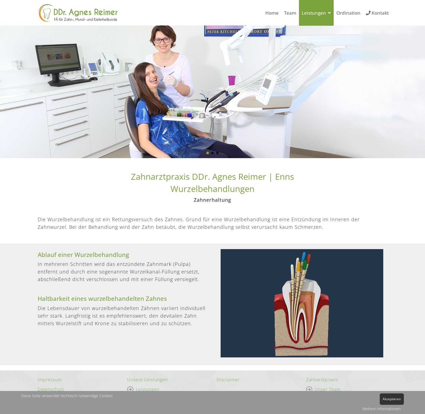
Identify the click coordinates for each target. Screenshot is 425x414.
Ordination (348, 13)
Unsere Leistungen (147, 380)
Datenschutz (51, 389)
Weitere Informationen (381, 408)
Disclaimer (228, 380)
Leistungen (314, 13)
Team (290, 13)
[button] (8, 91)
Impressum (50, 380)
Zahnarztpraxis (322, 380)
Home (272, 13)
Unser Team (328, 389)
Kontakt (377, 13)
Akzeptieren (392, 399)
